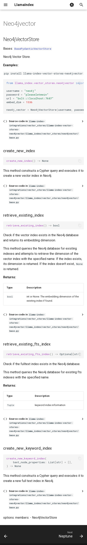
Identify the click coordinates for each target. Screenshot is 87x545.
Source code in (44, 129)
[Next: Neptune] (70, 535)
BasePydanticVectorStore (32, 48)
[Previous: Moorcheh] (6, 535)
